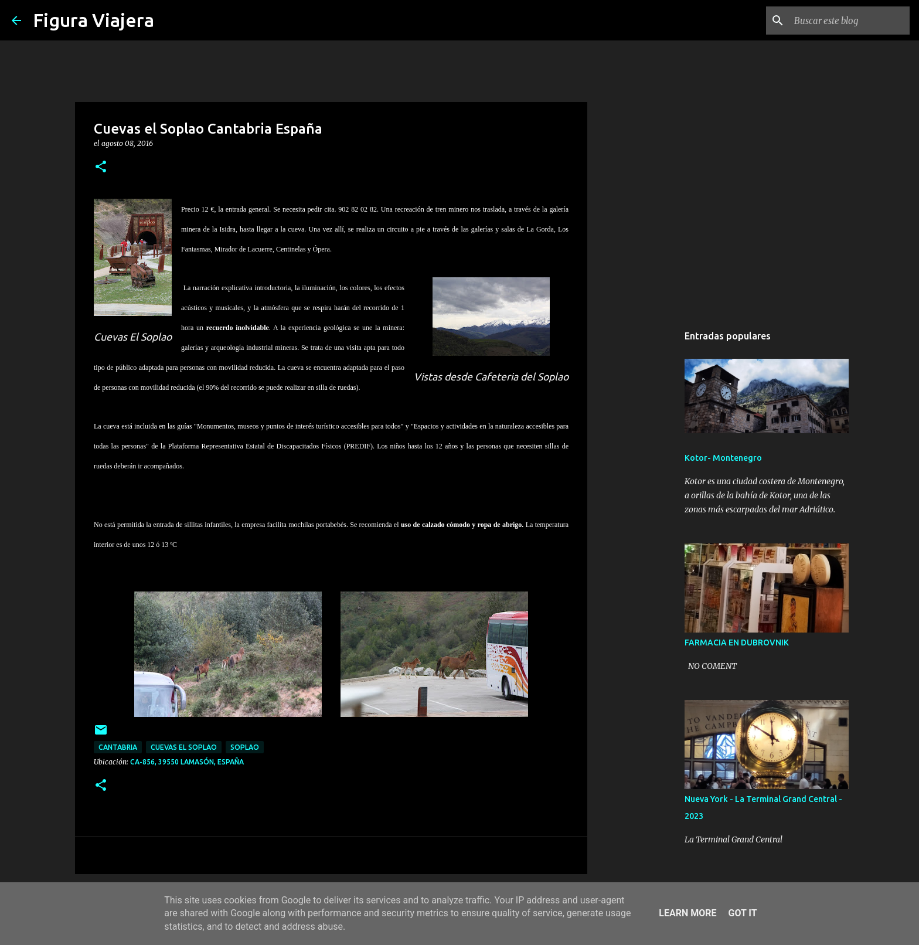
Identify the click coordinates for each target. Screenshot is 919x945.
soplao (244, 747)
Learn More (687, 913)
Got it (742, 913)
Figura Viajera (93, 19)
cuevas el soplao (184, 747)
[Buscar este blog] (848, 20)
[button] (101, 167)
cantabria (117, 747)
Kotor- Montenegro (723, 458)
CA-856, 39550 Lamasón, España (187, 762)
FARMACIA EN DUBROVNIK (737, 642)
